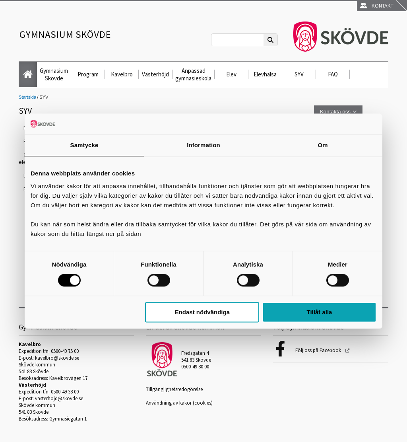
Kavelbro (122, 74)
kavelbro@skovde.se (57, 357)
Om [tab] (323, 145)
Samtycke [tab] (84, 145)
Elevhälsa (265, 74)
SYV (299, 74)
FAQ (333, 74)
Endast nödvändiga (202, 312)
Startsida (27, 97)
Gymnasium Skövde (54, 74)
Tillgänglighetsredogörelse (174, 389)
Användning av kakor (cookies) (179, 402)
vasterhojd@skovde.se (59, 398)
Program (88, 74)
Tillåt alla (319, 312)
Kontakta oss (335, 112)
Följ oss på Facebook (318, 350)
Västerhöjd (155, 74)
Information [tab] (203, 145)
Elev (231, 74)
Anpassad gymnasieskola (193, 74)
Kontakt (376, 5)
